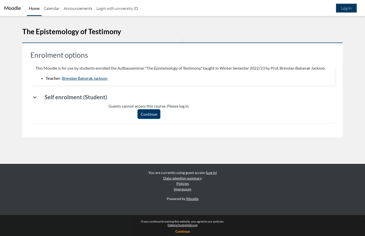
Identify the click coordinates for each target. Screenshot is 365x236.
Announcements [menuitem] (78, 8)
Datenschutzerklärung (182, 225)
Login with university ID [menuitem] (117, 8)
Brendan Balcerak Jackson (84, 78)
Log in (346, 8)
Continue (182, 231)
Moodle (12, 8)
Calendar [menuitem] (52, 8)
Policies (182, 183)
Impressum (182, 189)
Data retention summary (182, 178)
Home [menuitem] (34, 8)
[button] (35, 97)
